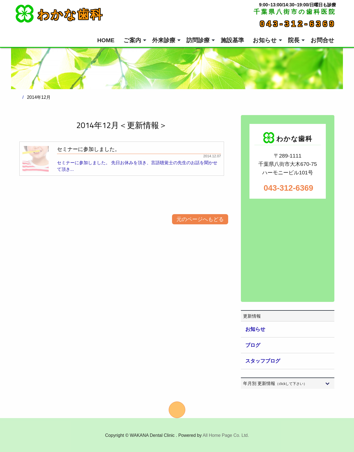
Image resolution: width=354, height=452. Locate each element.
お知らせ (255, 329)
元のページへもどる (200, 219)
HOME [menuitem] (105, 40)
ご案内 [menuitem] (132, 40)
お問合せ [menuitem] (322, 40)
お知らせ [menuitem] (265, 40)
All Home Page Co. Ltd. (226, 435)
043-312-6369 (298, 23)
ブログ (252, 345)
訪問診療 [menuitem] (198, 40)
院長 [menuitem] (294, 40)
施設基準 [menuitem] (232, 40)
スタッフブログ (262, 361)
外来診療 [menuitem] (163, 40)
